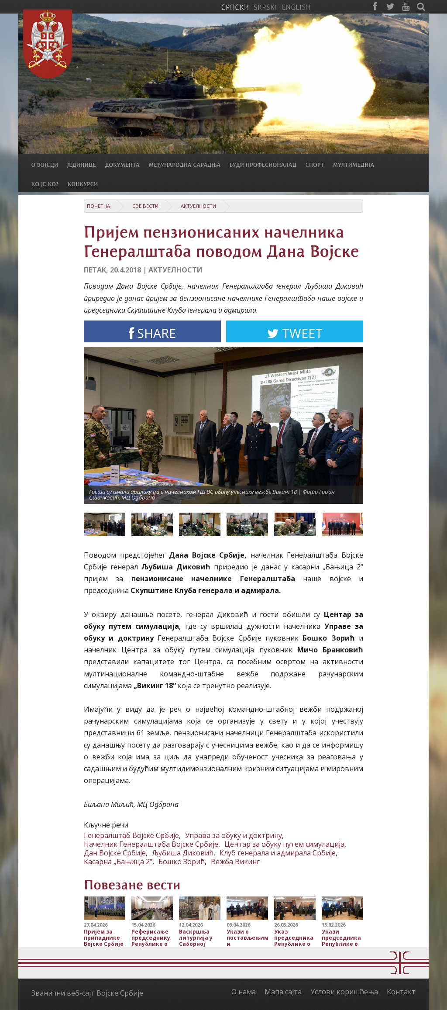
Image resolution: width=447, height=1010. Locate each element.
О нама (243, 991)
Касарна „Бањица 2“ (118, 861)
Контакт (401, 991)
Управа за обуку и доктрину (233, 835)
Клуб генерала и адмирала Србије (278, 853)
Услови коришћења (344, 991)
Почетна (98, 206)
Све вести (145, 206)
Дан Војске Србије (115, 853)
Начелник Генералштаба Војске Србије (151, 844)
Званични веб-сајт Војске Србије (87, 993)
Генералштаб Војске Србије (131, 835)
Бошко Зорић (181, 861)
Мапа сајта (283, 991)
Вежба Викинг (235, 861)
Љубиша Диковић (182, 853)
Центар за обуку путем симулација (284, 844)
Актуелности (198, 206)
